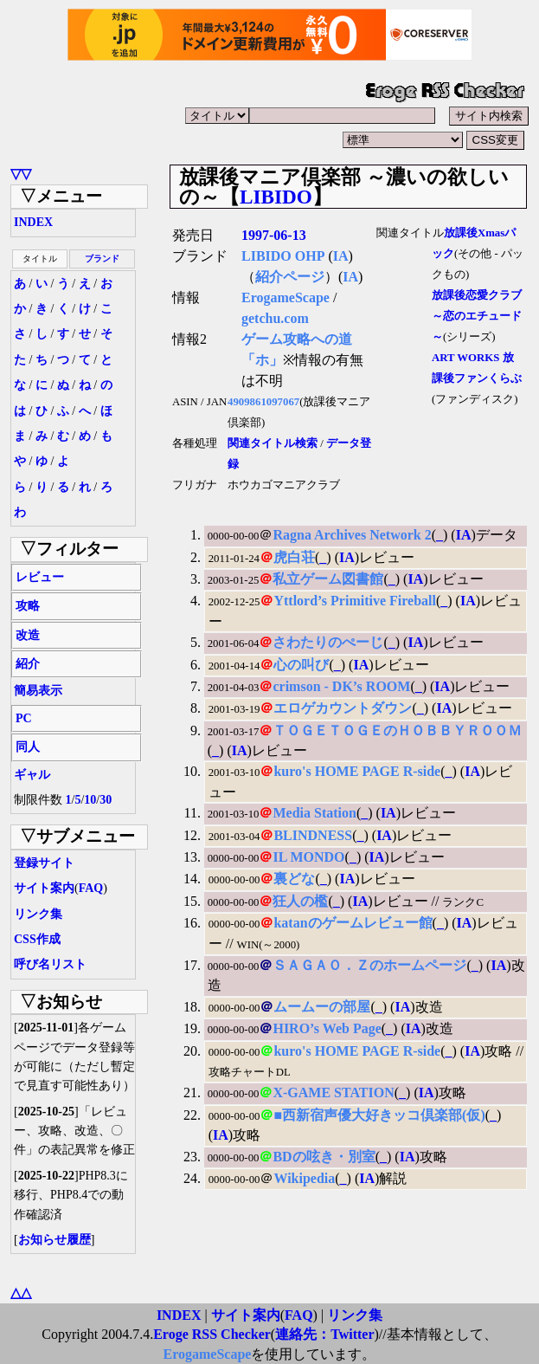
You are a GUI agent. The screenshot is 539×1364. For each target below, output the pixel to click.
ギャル (32, 774)
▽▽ (20, 173)
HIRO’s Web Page (327, 1028)
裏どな (294, 878)
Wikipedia (304, 1178)
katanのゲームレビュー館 (352, 922)
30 (105, 799)
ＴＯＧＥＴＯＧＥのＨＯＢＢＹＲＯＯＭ (397, 730)
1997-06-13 (273, 235)
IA (341, 256)
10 (90, 799)
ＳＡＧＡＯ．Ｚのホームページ (369, 965)
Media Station (314, 812)
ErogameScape (285, 297)
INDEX (33, 222)
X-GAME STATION (333, 1092)
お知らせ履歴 (54, 1239)
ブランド (102, 258)
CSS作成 (37, 939)
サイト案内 (44, 888)
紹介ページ (289, 276)
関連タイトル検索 (273, 443)
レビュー (40, 577)
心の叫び (301, 664)
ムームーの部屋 (321, 1006)
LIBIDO (276, 196)
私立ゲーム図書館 (328, 579)
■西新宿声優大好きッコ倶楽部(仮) (378, 1115)
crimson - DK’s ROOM (341, 686)
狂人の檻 (300, 901)
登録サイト (44, 863)
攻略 (28, 605)
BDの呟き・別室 (324, 1156)
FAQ (91, 888)
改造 (28, 635)
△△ (20, 1292)
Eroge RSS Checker (212, 1334)
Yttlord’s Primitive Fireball (354, 600)
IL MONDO (308, 857)
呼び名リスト (50, 964)
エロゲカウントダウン (342, 708)
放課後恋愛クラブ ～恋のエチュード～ (477, 316)
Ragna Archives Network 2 (352, 534)
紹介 (28, 663)
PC (24, 718)
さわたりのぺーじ (328, 642)
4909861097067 (263, 402)
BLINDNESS (312, 835)
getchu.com (275, 318)
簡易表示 (38, 690)
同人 (28, 746)
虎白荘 (294, 557)
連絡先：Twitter (324, 1334)
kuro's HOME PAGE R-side (356, 771)
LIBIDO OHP (282, 256)
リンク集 (38, 914)
